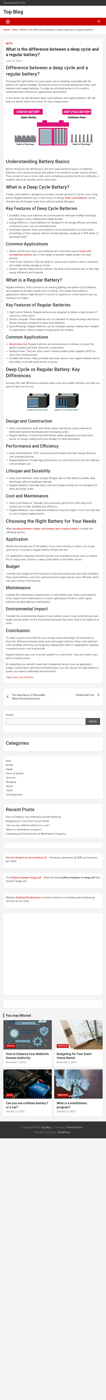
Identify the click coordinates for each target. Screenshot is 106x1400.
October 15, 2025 (15, 1111)
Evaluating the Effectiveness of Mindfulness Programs (36, 833)
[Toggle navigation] (7, 22)
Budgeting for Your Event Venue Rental (27, 821)
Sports (9, 786)
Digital (9, 769)
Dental (9, 765)
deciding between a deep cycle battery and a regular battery (45, 528)
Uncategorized (14, 794)
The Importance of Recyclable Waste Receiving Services (28, 696)
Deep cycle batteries (76, 197)
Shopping (11, 781)
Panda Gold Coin (85, 695)
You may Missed (18, 1015)
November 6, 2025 (66, 1062)
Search (10, 714)
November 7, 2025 (15, 1062)
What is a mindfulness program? (24, 829)
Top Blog (13, 12)
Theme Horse (74, 1127)
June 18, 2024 (13, 60)
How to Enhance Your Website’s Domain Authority (33, 816)
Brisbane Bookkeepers (28, 897)
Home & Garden (15, 773)
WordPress (64, 1132)
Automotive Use (18, 344)
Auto (9, 43)
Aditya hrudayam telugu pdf (26, 877)
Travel (9, 790)
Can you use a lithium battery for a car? (28, 825)
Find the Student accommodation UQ (26, 857)
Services (10, 777)
